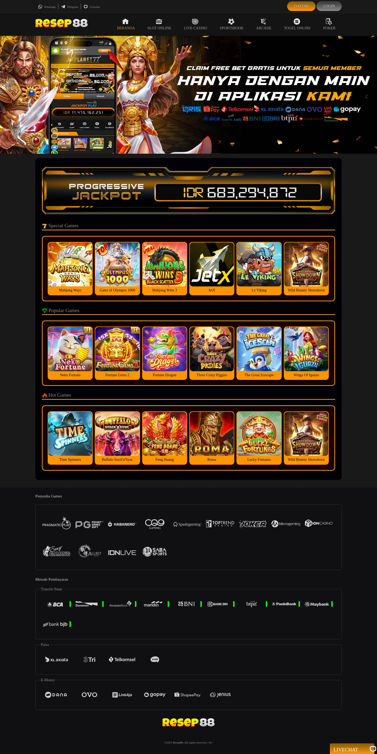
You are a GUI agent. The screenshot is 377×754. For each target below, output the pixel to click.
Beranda (126, 24)
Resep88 (178, 742)
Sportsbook (231, 24)
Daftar (301, 6)
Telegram (69, 6)
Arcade (263, 24)
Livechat (92, 6)
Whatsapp (47, 6)
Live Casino (195, 24)
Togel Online (297, 24)
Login (329, 6)
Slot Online (159, 24)
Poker (329, 24)
